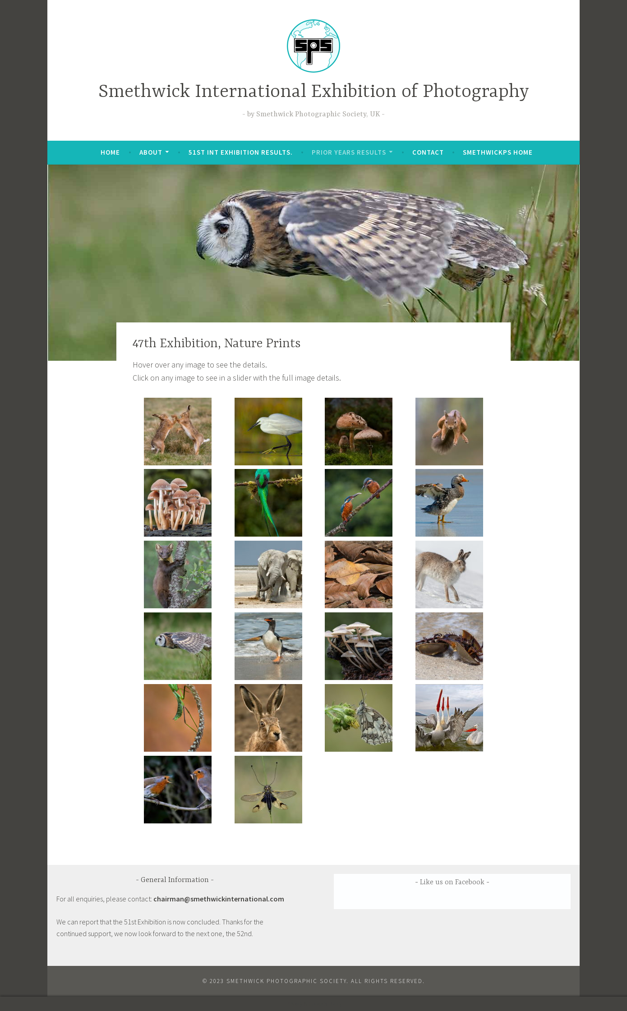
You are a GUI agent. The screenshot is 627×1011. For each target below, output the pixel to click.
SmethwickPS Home (498, 152)
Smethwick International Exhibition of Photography (313, 92)
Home (110, 152)
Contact (428, 152)
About (150, 152)
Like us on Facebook (452, 882)
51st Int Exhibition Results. (241, 152)
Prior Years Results (349, 152)
